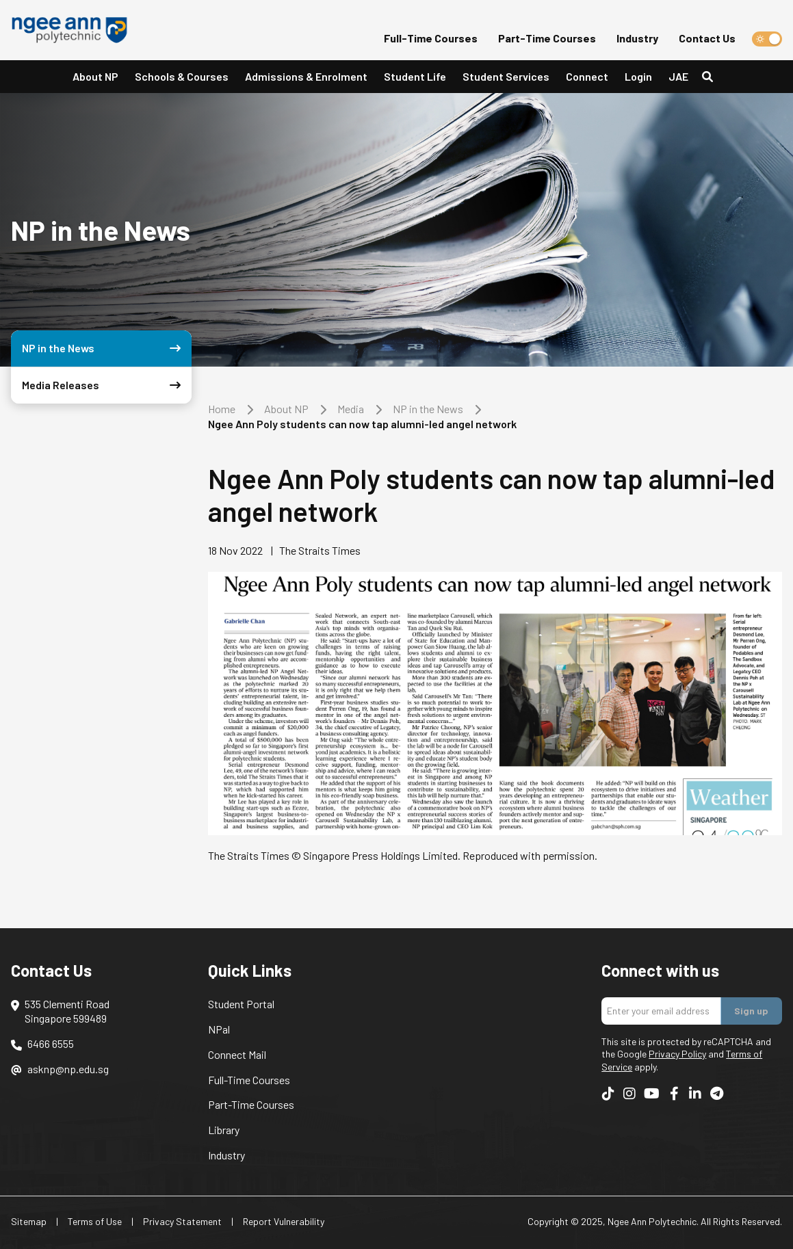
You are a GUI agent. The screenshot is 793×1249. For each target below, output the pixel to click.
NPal (219, 1029)
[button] (95, 77)
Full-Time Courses (431, 37)
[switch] (767, 39)
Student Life (415, 76)
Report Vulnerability (283, 1221)
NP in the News (428, 408)
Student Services (506, 76)
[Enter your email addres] (661, 1011)
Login (638, 76)
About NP (95, 76)
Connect (587, 76)
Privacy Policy (677, 1054)
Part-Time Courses (547, 37)
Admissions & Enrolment (306, 76)
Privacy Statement (182, 1221)
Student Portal (241, 1003)
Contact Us (707, 37)
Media (350, 408)
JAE (678, 76)
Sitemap (29, 1221)
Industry (637, 37)
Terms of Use (95, 1221)
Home (221, 408)
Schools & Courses (182, 76)
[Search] (713, 77)
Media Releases (104, 385)
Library (223, 1129)
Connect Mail (237, 1054)
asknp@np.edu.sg (68, 1068)
